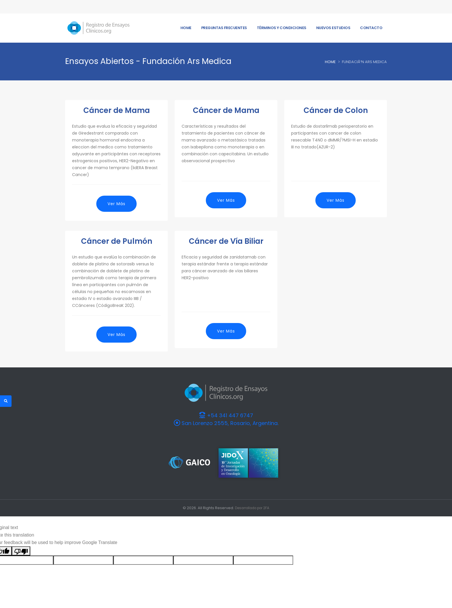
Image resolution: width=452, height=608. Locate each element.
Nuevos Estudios (333, 28)
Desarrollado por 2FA (252, 508)
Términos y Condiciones (281, 28)
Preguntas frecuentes (224, 28)
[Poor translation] (21, 551)
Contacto (371, 28)
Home (185, 28)
